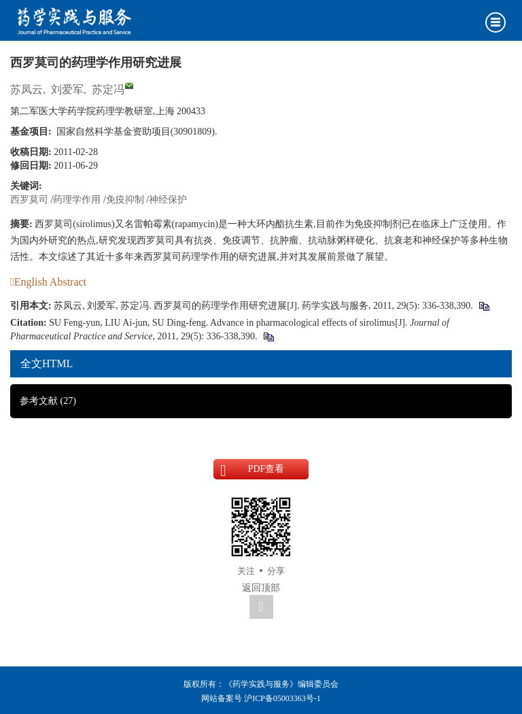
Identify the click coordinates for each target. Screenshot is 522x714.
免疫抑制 (125, 199)
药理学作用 (77, 199)
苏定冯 (108, 89)
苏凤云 (26, 89)
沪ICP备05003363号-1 (282, 698)
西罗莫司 (29, 199)
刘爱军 (67, 89)
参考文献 (48, 401)
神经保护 (168, 199)
